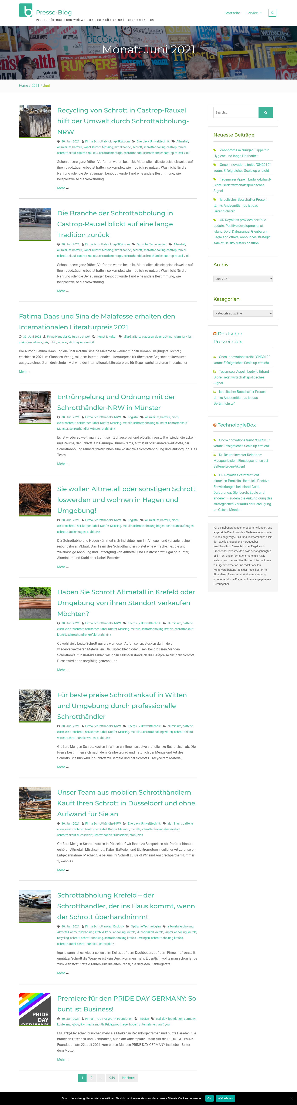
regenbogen (130, 1022)
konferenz (63, 1022)
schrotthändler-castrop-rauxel (163, 151)
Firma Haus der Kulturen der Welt (68, 334)
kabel (87, 145)
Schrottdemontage (109, 151)
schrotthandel (133, 151)
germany (189, 1016)
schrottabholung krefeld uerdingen (127, 936)
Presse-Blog (54, 11)
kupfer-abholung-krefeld (180, 930)
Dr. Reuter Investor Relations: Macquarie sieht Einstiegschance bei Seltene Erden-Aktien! (240, 458)
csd (158, 1016)
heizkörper (84, 420)
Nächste (128, 1076)
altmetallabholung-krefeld (87, 930)
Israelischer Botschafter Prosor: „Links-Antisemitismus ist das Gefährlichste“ (240, 203)
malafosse (35, 340)
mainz (23, 340)
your (168, 1022)
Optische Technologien (151, 242)
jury (184, 334)
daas (158, 334)
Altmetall (182, 139)
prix (45, 340)
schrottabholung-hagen (149, 524)
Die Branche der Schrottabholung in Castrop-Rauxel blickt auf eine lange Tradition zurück (115, 222)
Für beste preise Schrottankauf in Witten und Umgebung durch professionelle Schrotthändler (122, 704)
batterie (77, 145)
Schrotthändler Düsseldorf (111, 833)
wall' (160, 1022)
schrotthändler (86, 941)
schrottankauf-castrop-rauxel (76, 151)
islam (177, 334)
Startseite (232, 12)
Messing (107, 145)
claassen (148, 334)
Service (252, 12)
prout (117, 1022)
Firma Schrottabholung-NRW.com (107, 139)
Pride (108, 1022)
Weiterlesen (225, 1098)
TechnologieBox (237, 423)
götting (167, 334)
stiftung (73, 340)
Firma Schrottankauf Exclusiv (104, 924)
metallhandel (122, 145)
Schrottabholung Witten (157, 730)
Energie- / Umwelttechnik (153, 139)
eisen (175, 415)
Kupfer (96, 145)
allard (127, 334)
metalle (127, 420)
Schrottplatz (106, 941)
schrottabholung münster (150, 420)
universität (87, 340)
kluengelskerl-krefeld (150, 930)
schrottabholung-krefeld (157, 627)
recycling (63, 936)
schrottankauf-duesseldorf (74, 833)
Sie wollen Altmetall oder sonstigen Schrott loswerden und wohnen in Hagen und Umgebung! (126, 498)
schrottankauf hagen (180, 524)
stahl (105, 426)
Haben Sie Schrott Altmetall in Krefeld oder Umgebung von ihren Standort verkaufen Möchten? (126, 601)
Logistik (133, 415)
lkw (82, 1022)
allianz (136, 334)
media (90, 1022)
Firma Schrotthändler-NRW (103, 415)
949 (112, 1076)
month (99, 1022)
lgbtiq (75, 1022)
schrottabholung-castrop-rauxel (165, 145)
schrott (137, 145)
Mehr (61, 186)
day (164, 1016)
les (190, 334)
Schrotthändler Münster (85, 426)
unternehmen (147, 1022)
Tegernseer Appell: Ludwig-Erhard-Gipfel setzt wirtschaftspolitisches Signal (242, 183)
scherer (62, 340)
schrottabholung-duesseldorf (160, 827)
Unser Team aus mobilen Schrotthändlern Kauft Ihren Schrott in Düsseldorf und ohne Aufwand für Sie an (126, 801)
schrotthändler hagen (71, 529)
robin (53, 340)
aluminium (64, 145)
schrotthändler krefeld (82, 632)
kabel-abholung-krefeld (120, 930)
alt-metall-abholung (180, 924)
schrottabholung (92, 936)
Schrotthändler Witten (81, 735)
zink (186, 151)
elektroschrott (66, 420)
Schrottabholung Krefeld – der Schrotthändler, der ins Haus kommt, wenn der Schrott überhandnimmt (126, 904)
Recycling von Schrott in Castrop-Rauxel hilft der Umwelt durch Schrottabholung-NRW (123, 119)
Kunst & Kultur (107, 334)
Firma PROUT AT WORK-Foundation (108, 1016)
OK (209, 1098)
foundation (175, 1016)
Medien (144, 1016)
